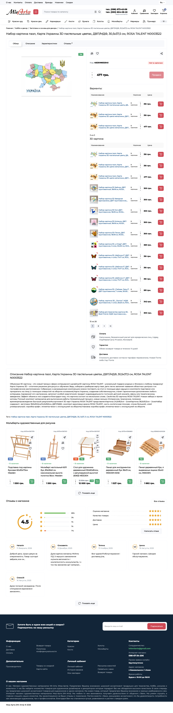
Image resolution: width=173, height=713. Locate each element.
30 (78, 417)
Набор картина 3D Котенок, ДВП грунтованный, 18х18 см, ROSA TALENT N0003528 (112, 222)
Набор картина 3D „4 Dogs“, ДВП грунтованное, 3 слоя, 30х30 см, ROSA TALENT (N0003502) (114, 245)
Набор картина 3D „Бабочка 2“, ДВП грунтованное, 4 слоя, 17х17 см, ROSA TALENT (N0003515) (114, 256)
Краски (70, 651)
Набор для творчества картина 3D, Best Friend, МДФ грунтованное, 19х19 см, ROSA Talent (113, 313)
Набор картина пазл (20, 417)
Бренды (48, 2)
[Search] (99, 12)
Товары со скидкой (45, 671)
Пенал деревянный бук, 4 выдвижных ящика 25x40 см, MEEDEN (151, 470)
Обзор (15, 43)
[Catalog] (35, 11)
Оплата (28, 2)
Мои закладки (73, 678)
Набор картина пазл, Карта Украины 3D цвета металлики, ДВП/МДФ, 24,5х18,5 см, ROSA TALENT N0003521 (114, 115)
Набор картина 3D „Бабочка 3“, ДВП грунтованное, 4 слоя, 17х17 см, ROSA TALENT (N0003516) (114, 268)
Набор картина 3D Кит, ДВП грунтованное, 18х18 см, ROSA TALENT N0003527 (111, 211)
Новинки (59, 2)
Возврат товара (43, 651)
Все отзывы (159, 506)
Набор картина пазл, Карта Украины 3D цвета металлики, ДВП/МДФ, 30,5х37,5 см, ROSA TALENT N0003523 (114, 127)
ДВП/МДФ (71, 417)
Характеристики (49, 43)
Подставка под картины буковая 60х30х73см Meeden (20, 470)
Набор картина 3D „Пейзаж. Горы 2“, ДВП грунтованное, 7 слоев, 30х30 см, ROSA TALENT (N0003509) (114, 290)
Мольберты (103, 654)
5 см (87, 417)
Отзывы (67, 43)
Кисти (70, 655)
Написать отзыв (151, 536)
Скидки (69, 2)
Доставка (38, 2)
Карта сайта (41, 674)
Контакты (18, 2)
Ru (161, 2)
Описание (29, 43)
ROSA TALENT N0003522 (101, 417)
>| (110, 326)
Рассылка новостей (107, 671)
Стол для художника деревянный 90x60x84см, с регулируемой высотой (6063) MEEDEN (85, 471)
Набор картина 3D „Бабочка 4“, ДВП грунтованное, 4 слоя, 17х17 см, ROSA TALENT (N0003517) (114, 279)
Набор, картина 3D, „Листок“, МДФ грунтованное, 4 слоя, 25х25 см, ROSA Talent (114, 302)
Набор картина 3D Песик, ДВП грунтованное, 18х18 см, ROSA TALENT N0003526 (112, 234)
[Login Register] (134, 11)
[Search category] (96, 12)
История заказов (75, 675)
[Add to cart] (161, 103)
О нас (8, 2)
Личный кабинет (75, 671)
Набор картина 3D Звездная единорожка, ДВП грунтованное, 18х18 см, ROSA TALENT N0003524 (113, 200)
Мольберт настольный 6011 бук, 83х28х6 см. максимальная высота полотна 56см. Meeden (54, 471)
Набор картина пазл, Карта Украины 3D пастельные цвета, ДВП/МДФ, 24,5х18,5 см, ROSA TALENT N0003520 (114, 104)
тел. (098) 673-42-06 (116, 9)
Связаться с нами (106, 674)
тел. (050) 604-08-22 (116, 12)
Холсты (101, 651)
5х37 (82, 417)
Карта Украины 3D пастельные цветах (48, 417)
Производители (13, 671)
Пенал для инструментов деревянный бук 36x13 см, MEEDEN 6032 (118, 470)
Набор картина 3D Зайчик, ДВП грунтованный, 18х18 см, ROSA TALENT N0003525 (112, 188)
